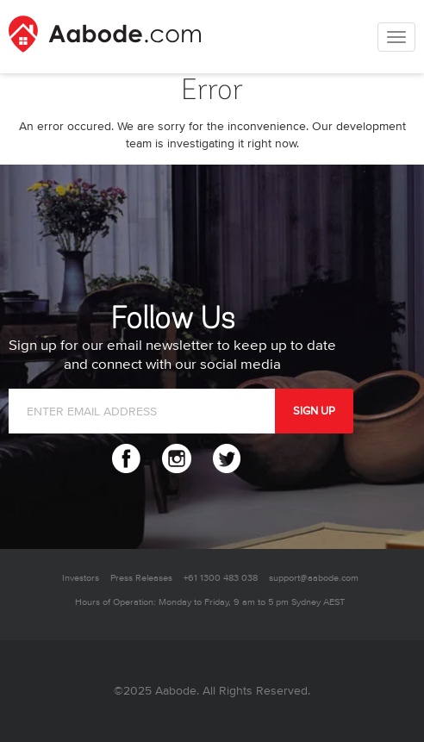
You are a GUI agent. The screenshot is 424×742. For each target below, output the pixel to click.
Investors (80, 577)
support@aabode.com (314, 577)
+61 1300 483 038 (221, 577)
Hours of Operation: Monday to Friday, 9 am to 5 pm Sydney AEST (210, 602)
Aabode (175, 690)
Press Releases (141, 577)
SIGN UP (314, 411)
